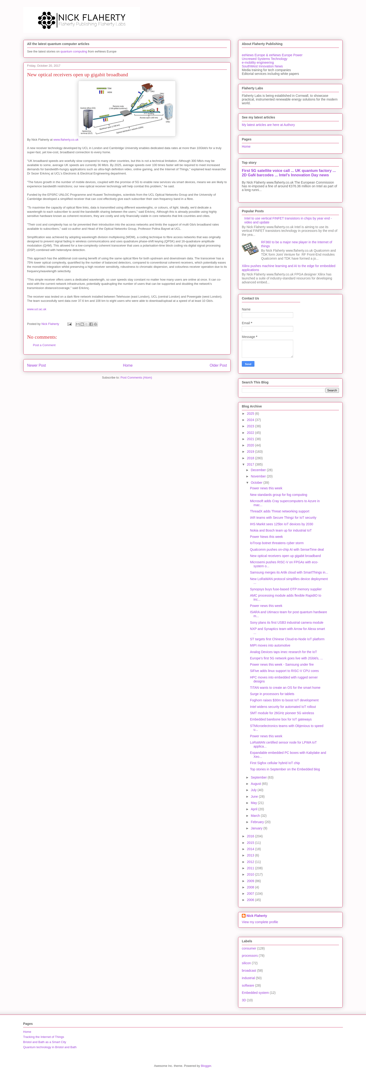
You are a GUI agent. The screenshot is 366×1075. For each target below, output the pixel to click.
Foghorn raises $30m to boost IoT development (284, 700)
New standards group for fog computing (278, 495)
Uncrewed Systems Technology (264, 59)
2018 (251, 458)
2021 (251, 439)
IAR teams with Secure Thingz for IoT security (283, 517)
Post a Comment (44, 345)
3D (244, 1000)
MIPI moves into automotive (270, 645)
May (254, 803)
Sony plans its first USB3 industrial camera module (286, 622)
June (255, 796)
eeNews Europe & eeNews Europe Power (272, 55)
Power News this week (266, 537)
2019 (251, 451)
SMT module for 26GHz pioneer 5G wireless (282, 713)
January (257, 828)
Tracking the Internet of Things (43, 1037)
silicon (246, 963)
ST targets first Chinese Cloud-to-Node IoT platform (287, 639)
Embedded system (255, 993)
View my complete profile (260, 922)
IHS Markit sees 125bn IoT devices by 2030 (281, 524)
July (254, 790)
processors (250, 955)
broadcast (249, 970)
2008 (251, 887)
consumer (249, 948)
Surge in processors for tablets (272, 694)
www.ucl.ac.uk (36, 309)
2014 (251, 849)
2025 (251, 413)
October (257, 482)
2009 (251, 881)
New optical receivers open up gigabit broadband (285, 556)
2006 (251, 900)
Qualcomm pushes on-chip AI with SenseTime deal (287, 549)
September (259, 777)
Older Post (218, 365)
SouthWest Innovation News (262, 66)
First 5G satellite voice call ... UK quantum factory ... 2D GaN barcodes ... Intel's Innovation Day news (289, 172)
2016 (251, 836)
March (256, 816)
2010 (251, 874)
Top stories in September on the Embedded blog (285, 769)
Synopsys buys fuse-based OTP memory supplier (286, 589)
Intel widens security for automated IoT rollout (283, 707)
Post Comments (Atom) (136, 377)
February (258, 822)
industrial (248, 978)
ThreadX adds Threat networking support (279, 511)
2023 (251, 426)
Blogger (206, 1066)
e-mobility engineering (258, 62)
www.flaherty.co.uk (65, 139)
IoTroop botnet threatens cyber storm (277, 543)
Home (128, 365)
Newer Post (36, 365)
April (254, 809)
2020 (251, 445)
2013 (251, 855)
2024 (251, 420)
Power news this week (266, 488)
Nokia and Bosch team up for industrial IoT (281, 530)
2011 (251, 868)
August (256, 784)
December (259, 470)
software (248, 985)
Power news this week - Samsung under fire (282, 664)
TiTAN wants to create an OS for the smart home (285, 687)
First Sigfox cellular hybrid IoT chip (275, 763)
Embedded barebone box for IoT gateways (281, 719)
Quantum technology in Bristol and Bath (50, 1047)
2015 (251, 843)
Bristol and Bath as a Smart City (44, 1042)
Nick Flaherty (256, 916)
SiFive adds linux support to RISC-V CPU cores (284, 671)
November (259, 476)
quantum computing (73, 51)
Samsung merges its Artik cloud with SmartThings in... (289, 572)
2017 (251, 464)
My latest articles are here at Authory (268, 125)
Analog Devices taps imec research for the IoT (283, 652)
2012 (251, 862)
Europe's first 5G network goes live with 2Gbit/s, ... (286, 658)
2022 (251, 433)
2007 (251, 893)
